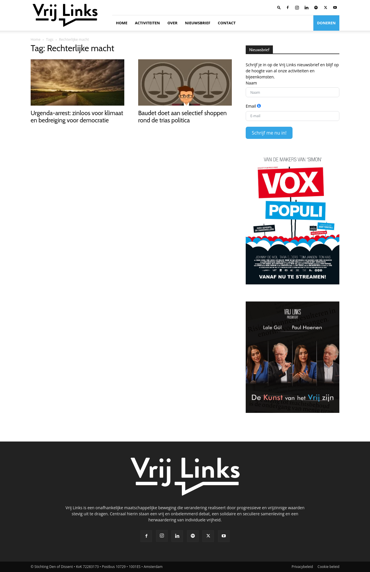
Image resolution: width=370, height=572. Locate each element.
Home (121, 22)
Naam (251, 83)
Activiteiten (147, 22)
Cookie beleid (328, 566)
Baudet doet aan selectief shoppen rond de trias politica (182, 116)
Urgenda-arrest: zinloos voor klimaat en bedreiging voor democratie (77, 116)
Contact (227, 22)
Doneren (326, 22)
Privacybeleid (302, 566)
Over (172, 22)
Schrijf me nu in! (269, 133)
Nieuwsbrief (197, 22)
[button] (279, 7)
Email (251, 106)
